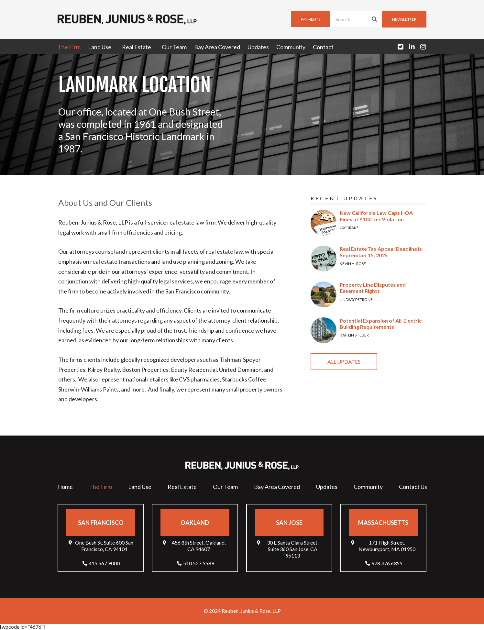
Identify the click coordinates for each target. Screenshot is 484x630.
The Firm (69, 46)
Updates (258, 46)
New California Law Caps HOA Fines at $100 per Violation (376, 216)
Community (290, 46)
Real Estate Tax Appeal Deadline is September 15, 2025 (381, 252)
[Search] (374, 19)
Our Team (174, 46)
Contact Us (413, 486)
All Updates (343, 362)
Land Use (101, 46)
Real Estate (138, 46)
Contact (323, 46)
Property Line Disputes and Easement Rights (373, 288)
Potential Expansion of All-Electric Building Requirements (381, 323)
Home (65, 486)
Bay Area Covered (217, 46)
